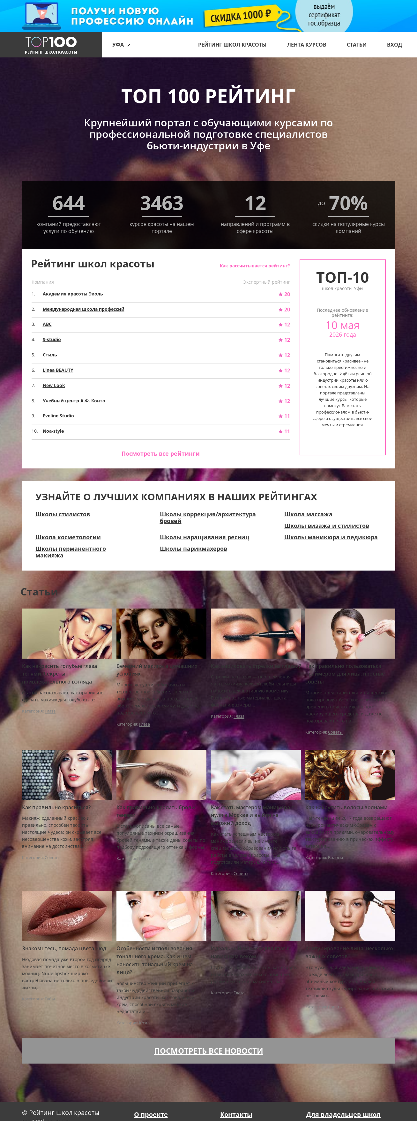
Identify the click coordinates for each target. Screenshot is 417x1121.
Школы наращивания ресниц (204, 537)
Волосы (335, 858)
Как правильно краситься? (56, 807)
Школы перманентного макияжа (70, 552)
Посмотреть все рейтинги (161, 453)
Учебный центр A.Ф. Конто (74, 401)
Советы (335, 732)
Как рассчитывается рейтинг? (255, 266)
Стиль (50, 355)
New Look (54, 385)
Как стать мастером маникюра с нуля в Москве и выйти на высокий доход (252, 815)
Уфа (121, 44)
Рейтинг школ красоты (232, 44)
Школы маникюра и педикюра (331, 537)
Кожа (144, 1023)
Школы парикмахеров (193, 548)
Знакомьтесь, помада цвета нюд (64, 948)
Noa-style (53, 431)
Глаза (50, 711)
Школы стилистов (62, 514)
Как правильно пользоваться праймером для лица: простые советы (345, 673)
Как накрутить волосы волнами (346, 807)
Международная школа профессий (83, 309)
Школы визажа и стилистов (326, 525)
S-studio (52, 339)
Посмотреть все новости (208, 1050)
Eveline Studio (58, 416)
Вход (394, 44)
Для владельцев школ (343, 1114)
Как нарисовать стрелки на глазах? (256, 665)
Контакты (236, 1114)
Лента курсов (306, 44)
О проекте (151, 1114)
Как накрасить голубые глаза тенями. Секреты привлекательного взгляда (59, 673)
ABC (47, 324)
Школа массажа (308, 514)
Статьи (357, 44)
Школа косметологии (68, 537)
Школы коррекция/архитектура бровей (208, 517)
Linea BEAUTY (58, 370)
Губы (50, 999)
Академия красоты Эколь (73, 294)
